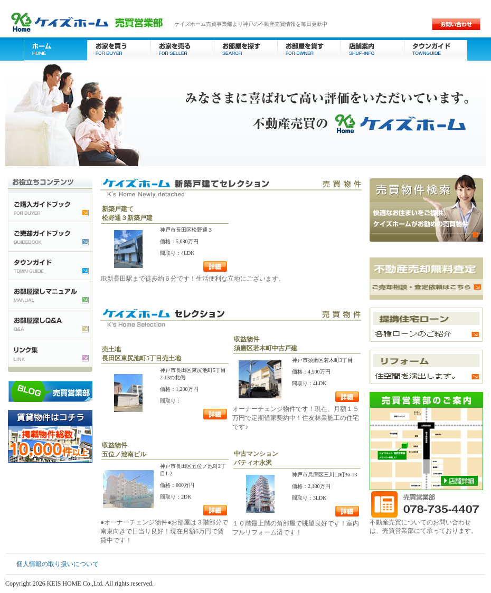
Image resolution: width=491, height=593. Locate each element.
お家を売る (182, 49)
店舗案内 (372, 49)
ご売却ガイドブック (50, 236)
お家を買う (118, 49)
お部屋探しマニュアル (50, 294)
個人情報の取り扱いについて (57, 564)
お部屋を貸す (309, 49)
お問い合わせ (456, 24)
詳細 (215, 266)
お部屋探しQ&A (50, 323)
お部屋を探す (245, 49)
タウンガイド (435, 49)
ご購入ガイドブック (50, 207)
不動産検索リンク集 (50, 352)
